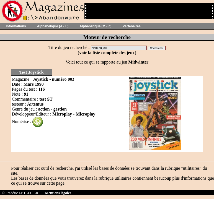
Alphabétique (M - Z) (95, 26)
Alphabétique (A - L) (53, 26)
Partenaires (132, 26)
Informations (16, 26)
